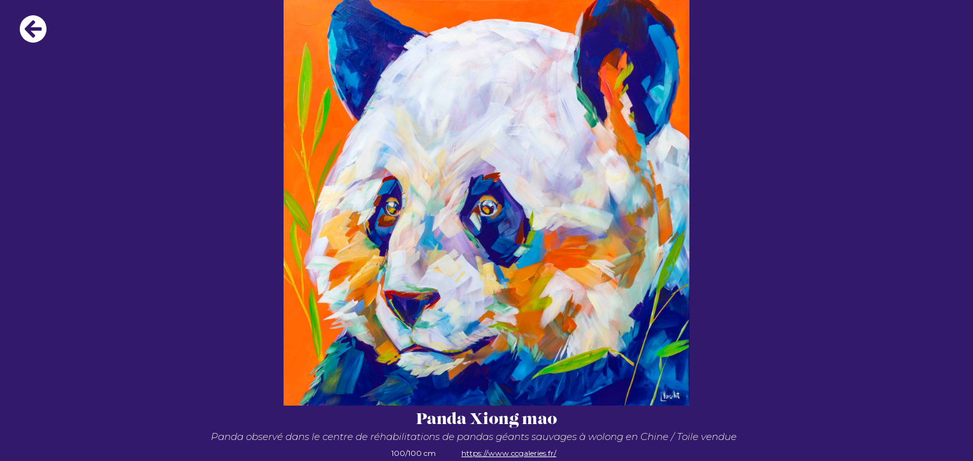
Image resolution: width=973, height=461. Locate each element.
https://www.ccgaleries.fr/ (508, 453)
